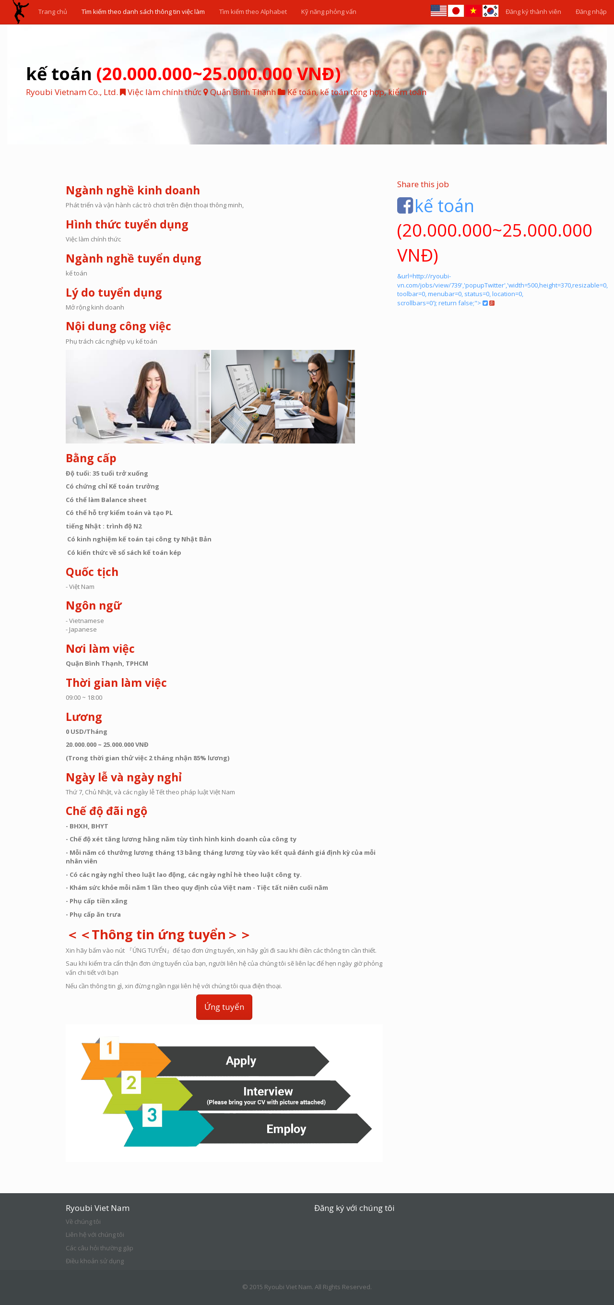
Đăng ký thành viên (533, 11)
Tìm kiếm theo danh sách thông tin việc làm (143, 11)
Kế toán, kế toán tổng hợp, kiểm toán (356, 91)
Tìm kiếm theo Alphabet (253, 11)
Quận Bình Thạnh (243, 91)
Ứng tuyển (224, 1006)
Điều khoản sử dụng (95, 1261)
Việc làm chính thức (160, 91)
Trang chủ (52, 11)
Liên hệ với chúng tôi (95, 1234)
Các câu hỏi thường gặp (99, 1248)
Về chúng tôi (83, 1221)
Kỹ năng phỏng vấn (328, 11)
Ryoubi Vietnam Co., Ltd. (72, 91)
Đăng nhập (591, 11)
